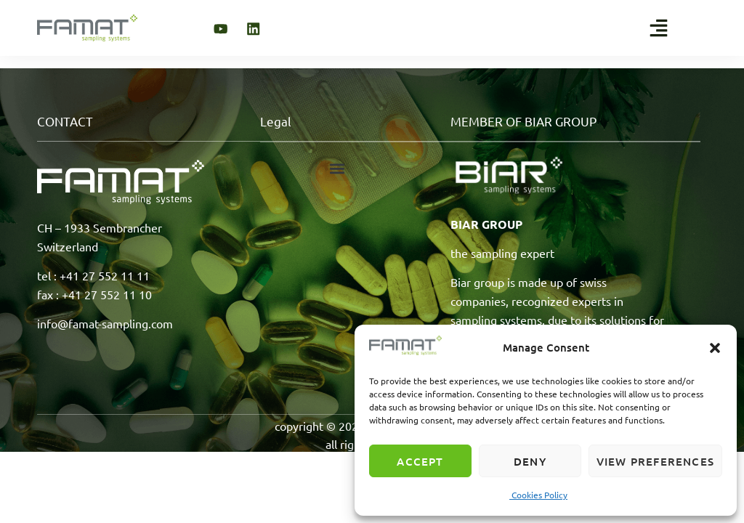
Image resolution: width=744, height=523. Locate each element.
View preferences (655, 461)
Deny (530, 461)
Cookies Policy (538, 494)
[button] (715, 348)
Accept (420, 461)
